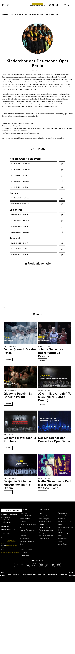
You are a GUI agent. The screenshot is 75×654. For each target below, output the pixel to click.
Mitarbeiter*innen (52, 15)
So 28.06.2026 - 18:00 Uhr (20, 220)
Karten (41, 513)
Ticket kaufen (62, 163)
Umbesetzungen (63, 513)
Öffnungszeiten (44, 516)
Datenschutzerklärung (28, 574)
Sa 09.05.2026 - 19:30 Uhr (20, 169)
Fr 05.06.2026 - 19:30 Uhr (20, 243)
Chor (21, 544)
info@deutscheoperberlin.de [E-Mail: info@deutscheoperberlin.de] (10, 552)
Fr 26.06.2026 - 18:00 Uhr (20, 215)
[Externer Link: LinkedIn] (53, 565)
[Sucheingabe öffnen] (68, 4)
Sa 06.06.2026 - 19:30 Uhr (20, 187)
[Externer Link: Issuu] (59, 565)
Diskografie (24, 552)
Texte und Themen (26, 550)
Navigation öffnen (71, 5)
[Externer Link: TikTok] (41, 565)
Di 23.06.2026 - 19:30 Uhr (20, 255)
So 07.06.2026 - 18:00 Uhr (20, 198)
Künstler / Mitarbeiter (27, 530)
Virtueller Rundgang (64, 533)
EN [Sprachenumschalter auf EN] (65, 4)
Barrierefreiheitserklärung (57, 574)
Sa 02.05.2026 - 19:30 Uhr (20, 164)
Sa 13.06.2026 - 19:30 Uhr (20, 249)
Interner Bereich (63, 544)
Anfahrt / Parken (44, 527)
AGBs (9, 574)
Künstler (5, 14)
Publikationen (24, 555)
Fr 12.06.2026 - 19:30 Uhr (20, 204)
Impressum (42, 574)
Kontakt (60, 541)
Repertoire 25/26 (26, 516)
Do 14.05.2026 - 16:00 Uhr (20, 175)
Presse (60, 536)
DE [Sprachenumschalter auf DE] (62, 4)
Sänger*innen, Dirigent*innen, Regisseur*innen (27, 15)
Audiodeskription (44, 519)
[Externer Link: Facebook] (16, 565)
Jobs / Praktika (62, 538)
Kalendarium (24, 513)
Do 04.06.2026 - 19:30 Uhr (20, 181)
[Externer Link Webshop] (7, 4)
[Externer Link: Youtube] (28, 565)
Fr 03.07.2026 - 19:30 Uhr (20, 232)
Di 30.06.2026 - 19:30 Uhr (20, 226)
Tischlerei (23, 536)
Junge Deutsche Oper (27, 533)
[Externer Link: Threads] (34, 565)
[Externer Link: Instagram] (22, 565)
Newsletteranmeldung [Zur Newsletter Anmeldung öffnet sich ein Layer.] (11, 510)
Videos (22, 547)
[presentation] (67, 299)
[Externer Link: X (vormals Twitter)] (47, 565)
